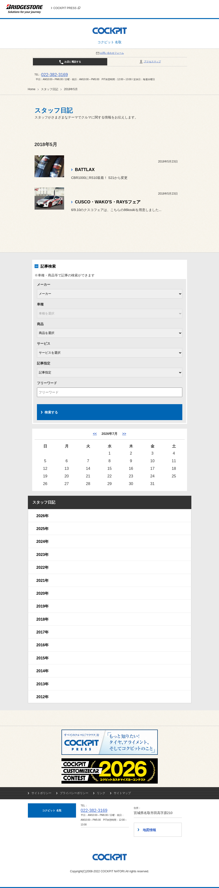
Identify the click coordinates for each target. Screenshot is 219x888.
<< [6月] (95, 434)
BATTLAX (85, 169)
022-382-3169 (54, 74)
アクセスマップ (150, 61)
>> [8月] (124, 434)
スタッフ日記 (49, 89)
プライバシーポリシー (74, 793)
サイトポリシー (41, 793)
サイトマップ (122, 793)
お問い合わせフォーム (109, 53)
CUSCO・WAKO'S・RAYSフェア (108, 202)
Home (32, 89)
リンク (101, 793)
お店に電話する (70, 62)
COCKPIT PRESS (66, 8)
